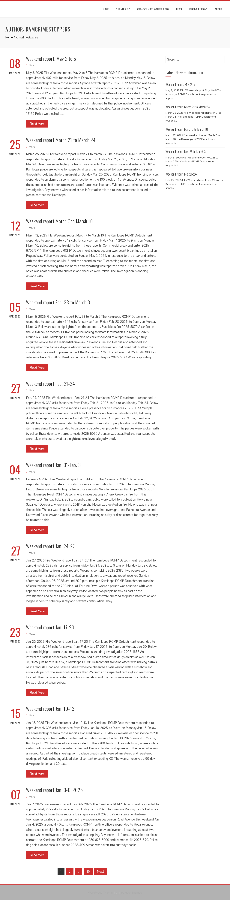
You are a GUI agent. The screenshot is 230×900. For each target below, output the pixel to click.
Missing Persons (198, 9)
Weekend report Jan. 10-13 (50, 708)
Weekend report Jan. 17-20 (50, 627)
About (218, 9)
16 (88, 871)
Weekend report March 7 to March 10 (59, 221)
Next (100, 871)
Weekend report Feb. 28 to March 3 (58, 302)
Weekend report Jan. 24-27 (50, 546)
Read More (37, 124)
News (179, 9)
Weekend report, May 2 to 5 (51, 58)
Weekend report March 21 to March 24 (61, 139)
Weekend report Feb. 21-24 (50, 383)
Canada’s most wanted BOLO (153, 9)
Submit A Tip (123, 9)
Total (117, 893)
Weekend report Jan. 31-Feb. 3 (53, 464)
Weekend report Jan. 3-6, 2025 (54, 789)
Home (106, 9)
